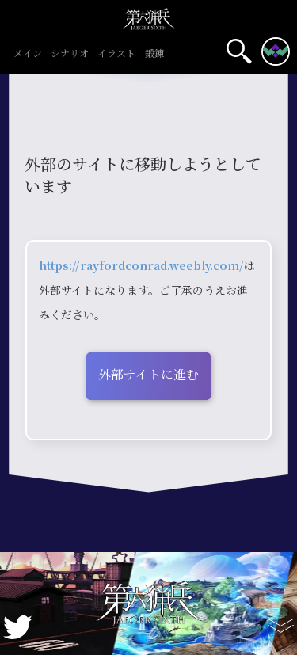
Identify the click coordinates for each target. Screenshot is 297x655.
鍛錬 (154, 53)
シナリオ (70, 53)
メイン (27, 53)
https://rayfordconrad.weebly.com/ (141, 265)
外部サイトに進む (148, 374)
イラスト (116, 53)
